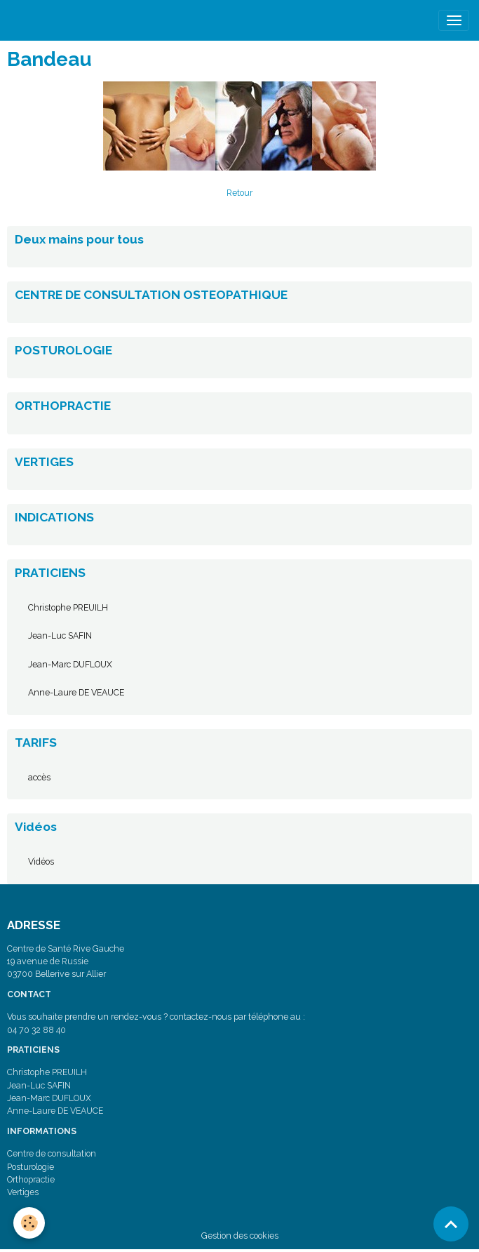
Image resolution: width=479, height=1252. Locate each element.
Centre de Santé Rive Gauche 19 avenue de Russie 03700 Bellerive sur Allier (65, 961)
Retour (239, 192)
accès (39, 777)
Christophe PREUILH (68, 607)
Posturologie (30, 1166)
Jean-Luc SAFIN (60, 635)
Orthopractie (31, 1179)
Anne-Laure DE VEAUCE (76, 692)
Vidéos (41, 861)
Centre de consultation (51, 1153)
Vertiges (23, 1192)
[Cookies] (30, 1223)
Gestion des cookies (239, 1235)
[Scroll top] (450, 1223)
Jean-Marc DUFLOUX (70, 664)
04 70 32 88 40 (36, 1030)
